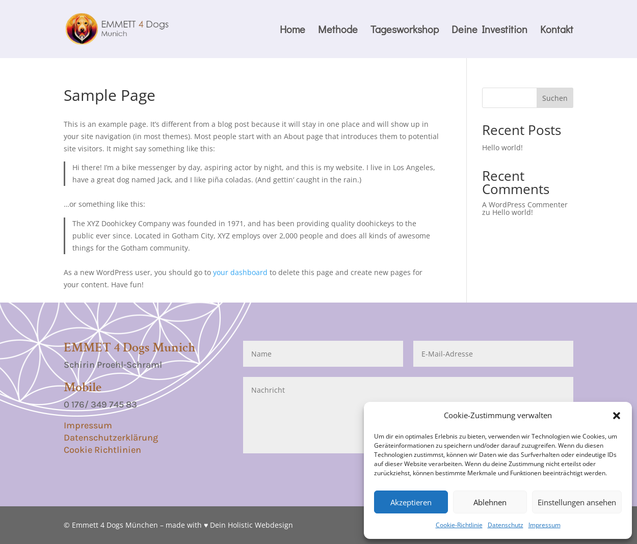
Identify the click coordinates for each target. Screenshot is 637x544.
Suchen (555, 98)
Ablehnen (490, 502)
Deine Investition (489, 30)
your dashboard (240, 272)
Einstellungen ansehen (577, 502)
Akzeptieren (411, 502)
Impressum (544, 525)
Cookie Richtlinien (102, 449)
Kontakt (556, 30)
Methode (338, 30)
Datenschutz (505, 525)
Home (292, 30)
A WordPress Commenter (525, 204)
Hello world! (502, 147)
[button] (617, 416)
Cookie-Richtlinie (459, 525)
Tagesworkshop (404, 30)
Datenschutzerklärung (111, 437)
